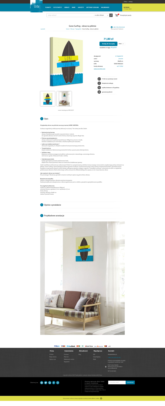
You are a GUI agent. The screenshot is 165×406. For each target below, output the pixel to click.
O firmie (51, 354)
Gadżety (81, 7)
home (67, 29)
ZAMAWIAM (130, 382)
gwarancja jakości (105, 92)
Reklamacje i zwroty (69, 359)
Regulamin (67, 361)
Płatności (66, 357)
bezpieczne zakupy (105, 83)
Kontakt (111, 351)
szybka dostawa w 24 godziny (108, 87)
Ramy (73, 7)
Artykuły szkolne (92, 7)
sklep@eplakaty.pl (112, 354)
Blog (80, 354)
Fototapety (57, 7)
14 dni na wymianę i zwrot (107, 79)
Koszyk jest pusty (123, 15)
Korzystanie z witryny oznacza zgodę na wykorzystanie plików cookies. (81, 398)
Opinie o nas (52, 359)
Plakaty (48, 7)
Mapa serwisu (53, 357)
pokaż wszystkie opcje (99, 69)
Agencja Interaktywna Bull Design (95, 375)
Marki (94, 359)
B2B (94, 354)
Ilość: (120, 43)
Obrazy (66, 7)
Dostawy (66, 354)
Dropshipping (96, 357)
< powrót (42, 29)
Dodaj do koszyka (108, 44)
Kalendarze (105, 7)
